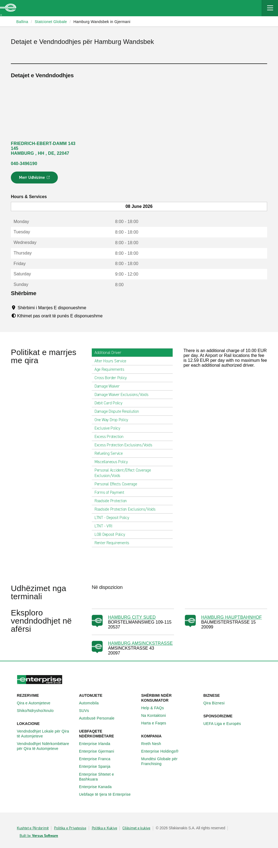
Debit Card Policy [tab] (110, 403)
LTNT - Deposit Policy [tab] (114, 517)
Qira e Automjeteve (36, 703)
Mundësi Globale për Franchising (170, 761)
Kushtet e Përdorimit (33, 828)
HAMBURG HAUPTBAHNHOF (231, 617)
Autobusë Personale (100, 718)
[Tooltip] (91, 307)
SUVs (87, 710)
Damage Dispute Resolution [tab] (118, 411)
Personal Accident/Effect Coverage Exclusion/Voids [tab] (132, 472)
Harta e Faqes (156, 723)
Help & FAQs (155, 708)
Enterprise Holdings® (163, 751)
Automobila (92, 703)
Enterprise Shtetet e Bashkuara (108, 776)
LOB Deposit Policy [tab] (111, 534)
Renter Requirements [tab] (114, 543)
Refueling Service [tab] (110, 453)
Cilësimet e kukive (136, 828)
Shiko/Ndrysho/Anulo (38, 710)
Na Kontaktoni (156, 715)
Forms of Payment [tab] (111, 492)
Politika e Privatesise (70, 828)
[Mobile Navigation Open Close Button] (270, 8)
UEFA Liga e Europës (225, 723)
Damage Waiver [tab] (109, 386)
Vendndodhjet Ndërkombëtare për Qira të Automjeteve (46, 746)
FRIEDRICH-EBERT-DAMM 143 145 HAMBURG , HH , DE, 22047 (43, 148)
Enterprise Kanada (98, 787)
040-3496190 (24, 163)
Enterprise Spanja (97, 766)
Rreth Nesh (154, 743)
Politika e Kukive (104, 828)
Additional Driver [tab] (110, 352)
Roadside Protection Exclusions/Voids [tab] (127, 509)
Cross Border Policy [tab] (112, 378)
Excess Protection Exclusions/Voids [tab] (125, 445)
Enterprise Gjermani (99, 751)
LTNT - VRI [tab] (105, 526)
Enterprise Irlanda (97, 743)
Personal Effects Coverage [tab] (117, 484)
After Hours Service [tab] (112, 361)
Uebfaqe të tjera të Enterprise (108, 794)
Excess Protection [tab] (111, 436)
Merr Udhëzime (34, 179)
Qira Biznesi (216, 703)
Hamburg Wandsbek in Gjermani (101, 22)
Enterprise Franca (97, 759)
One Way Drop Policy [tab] (113, 420)
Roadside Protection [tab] (112, 501)
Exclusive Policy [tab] (109, 428)
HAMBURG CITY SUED (132, 617)
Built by (39, 835)
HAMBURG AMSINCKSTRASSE (140, 643)
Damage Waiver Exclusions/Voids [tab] (123, 394)
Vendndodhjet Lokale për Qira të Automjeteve (46, 733)
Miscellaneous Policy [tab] (113, 462)
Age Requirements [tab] (111, 369)
